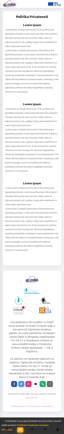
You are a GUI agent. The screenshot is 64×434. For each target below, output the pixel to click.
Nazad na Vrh (48, 406)
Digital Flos (33, 398)
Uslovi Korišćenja (33, 406)
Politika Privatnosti (18, 406)
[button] (20, 429)
